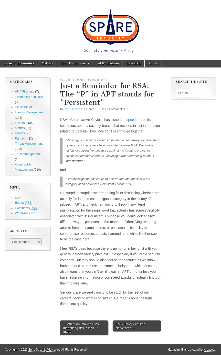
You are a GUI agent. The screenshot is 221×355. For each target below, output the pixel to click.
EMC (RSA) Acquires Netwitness (130, 326)
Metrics (47, 63)
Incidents (21, 123)
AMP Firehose (108, 63)
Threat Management (28, 143)
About (153, 63)
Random (21, 138)
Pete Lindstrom (73, 109)
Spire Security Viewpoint (44, 349)
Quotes (20, 133)
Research (133, 63)
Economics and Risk (29, 97)
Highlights (21, 107)
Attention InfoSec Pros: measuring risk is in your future (81, 327)
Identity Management (29, 112)
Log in (19, 197)
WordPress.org (25, 213)
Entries (23, 203)
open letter (134, 120)
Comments (26, 208)
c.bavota (209, 349)
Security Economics (19, 63)
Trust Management (28, 154)
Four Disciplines (73, 63)
